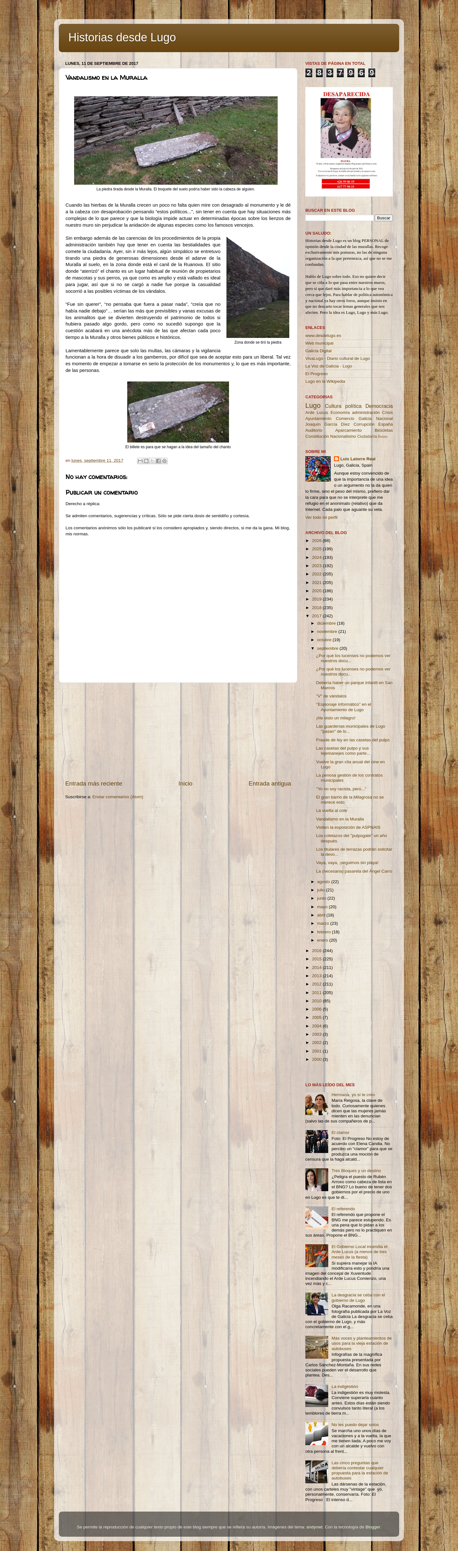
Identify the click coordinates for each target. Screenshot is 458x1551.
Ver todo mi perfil (321, 517)
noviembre (327, 631)
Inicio (185, 783)
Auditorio (313, 430)
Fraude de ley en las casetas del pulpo (353, 740)
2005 (317, 1017)
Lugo (313, 405)
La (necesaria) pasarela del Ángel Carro (354, 871)
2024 (317, 557)
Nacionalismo (343, 436)
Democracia (379, 406)
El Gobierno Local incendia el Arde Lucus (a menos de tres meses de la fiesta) (359, 1251)
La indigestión (344, 1386)
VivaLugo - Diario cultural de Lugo (337, 358)
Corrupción (363, 424)
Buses (382, 436)
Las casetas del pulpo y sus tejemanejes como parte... (343, 751)
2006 (317, 1009)
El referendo (343, 1208)
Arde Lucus (316, 412)
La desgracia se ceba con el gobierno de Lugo (358, 1297)
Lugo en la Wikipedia (325, 381)
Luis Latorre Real (357, 458)
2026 (317, 540)
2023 (317, 565)
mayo (323, 906)
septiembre (328, 648)
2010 (317, 1001)
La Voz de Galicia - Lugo (328, 366)
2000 (317, 1059)
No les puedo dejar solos (355, 1424)
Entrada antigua (270, 783)
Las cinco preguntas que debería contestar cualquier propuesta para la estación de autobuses (359, 1470)
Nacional (384, 418)
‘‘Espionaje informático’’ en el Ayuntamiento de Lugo (343, 707)
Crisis (387, 412)
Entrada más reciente (93, 783)
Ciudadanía (367, 436)
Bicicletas (384, 430)
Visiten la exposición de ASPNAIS (348, 827)
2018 (317, 607)
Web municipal (319, 343)
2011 (317, 992)
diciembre (327, 623)
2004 (317, 1026)
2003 (317, 1034)
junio (322, 898)
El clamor (340, 1132)
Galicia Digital (318, 350)
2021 (317, 582)
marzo (323, 923)
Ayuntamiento (318, 418)
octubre (325, 639)
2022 (317, 574)
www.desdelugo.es (323, 335)
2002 (317, 1042)
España (385, 424)
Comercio (345, 418)
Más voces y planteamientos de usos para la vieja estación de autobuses (361, 1343)
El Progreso (316, 373)
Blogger (372, 1527)
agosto (324, 881)
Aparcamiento (348, 430)
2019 (317, 599)
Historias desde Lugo (122, 37)
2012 (317, 984)
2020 (317, 590)
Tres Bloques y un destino (356, 1170)
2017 (317, 616)
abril (321, 915)
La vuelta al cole (331, 810)
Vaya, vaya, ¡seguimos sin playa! (347, 862)
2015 (317, 959)
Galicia (364, 418)
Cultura (333, 406)
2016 (317, 950)
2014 (317, 967)
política (353, 406)
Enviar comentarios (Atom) (118, 796)
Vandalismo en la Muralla (340, 819)
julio (321, 890)
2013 (317, 975)
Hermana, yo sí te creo (353, 1094)
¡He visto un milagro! (336, 718)
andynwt (314, 1527)
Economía (340, 412)
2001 (317, 1051)
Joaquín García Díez (327, 424)
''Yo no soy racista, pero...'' (341, 788)
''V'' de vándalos (331, 696)
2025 (317, 548)
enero (323, 940)
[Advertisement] (178, 731)
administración (366, 412)
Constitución (317, 436)
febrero (324, 932)
